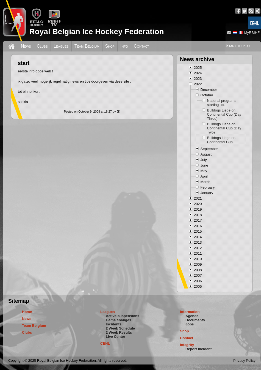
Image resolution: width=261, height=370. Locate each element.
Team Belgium (86, 46)
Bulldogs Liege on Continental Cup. (221, 140)
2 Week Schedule (120, 328)
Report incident (198, 349)
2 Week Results (119, 332)
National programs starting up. (221, 103)
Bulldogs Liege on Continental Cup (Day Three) (224, 114)
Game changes (118, 320)
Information (190, 312)
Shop (110, 46)
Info (124, 46)
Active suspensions (122, 316)
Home (27, 312)
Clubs (42, 46)
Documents (195, 320)
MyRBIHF (252, 33)
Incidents (113, 324)
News (26, 46)
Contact (141, 46)
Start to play (238, 45)
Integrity (187, 345)
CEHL (105, 343)
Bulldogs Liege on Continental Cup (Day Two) (224, 128)
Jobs (189, 324)
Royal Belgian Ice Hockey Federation (96, 31)
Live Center (115, 336)
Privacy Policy (244, 360)
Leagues (61, 46)
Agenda (192, 316)
